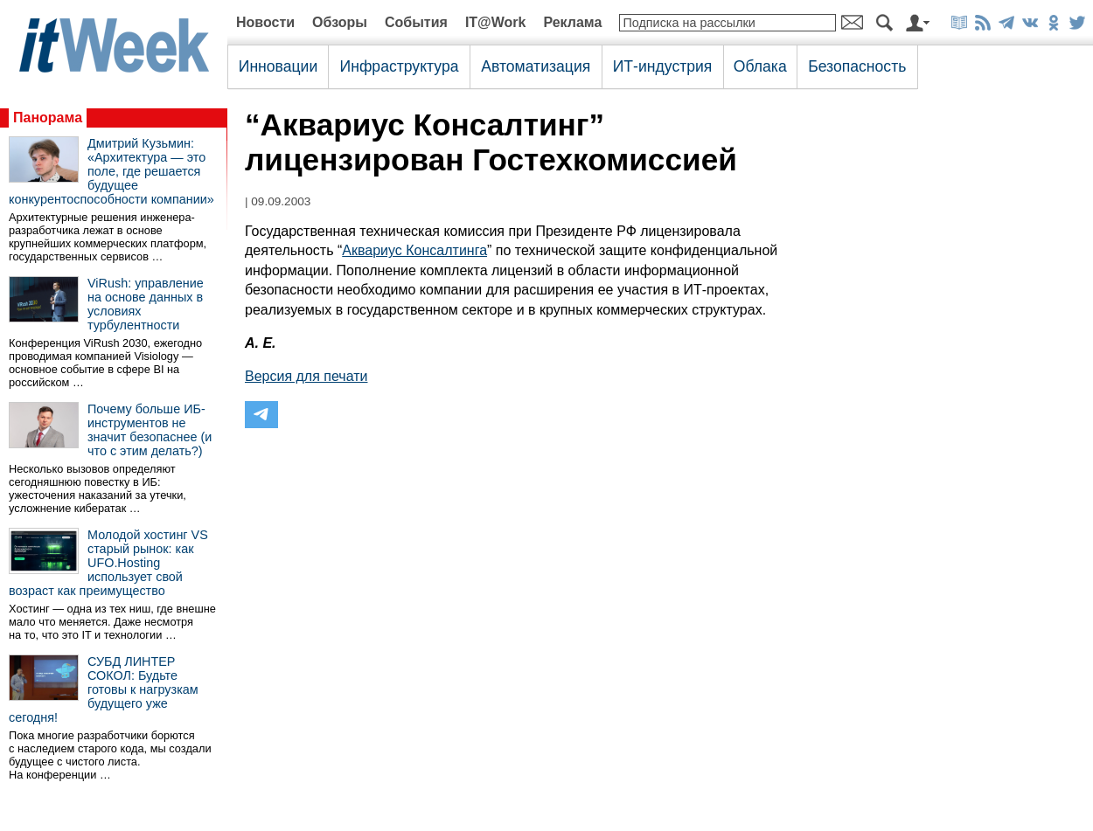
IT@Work (495, 22)
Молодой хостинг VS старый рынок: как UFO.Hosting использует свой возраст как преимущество (108, 563)
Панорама (47, 117)
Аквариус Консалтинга (414, 250)
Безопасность (857, 66)
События (416, 22)
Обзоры (339, 22)
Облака (760, 66)
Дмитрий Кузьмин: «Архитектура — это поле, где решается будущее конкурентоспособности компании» (111, 171)
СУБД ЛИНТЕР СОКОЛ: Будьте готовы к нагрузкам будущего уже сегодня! (103, 689)
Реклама (572, 22)
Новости (265, 22)
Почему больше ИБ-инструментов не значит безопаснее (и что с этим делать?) (149, 430)
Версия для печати (306, 376)
